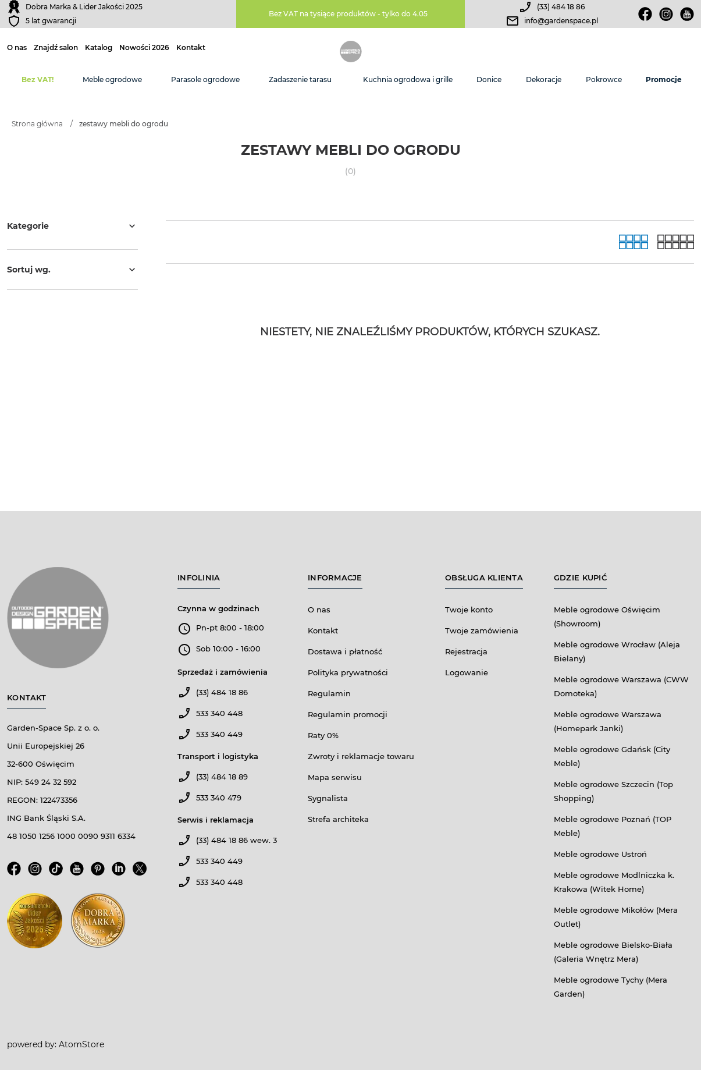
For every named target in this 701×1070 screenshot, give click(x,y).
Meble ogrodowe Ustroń (600, 854)
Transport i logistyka (217, 756)
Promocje (664, 79)
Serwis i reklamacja (215, 819)
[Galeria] (633, 242)
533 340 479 (218, 797)
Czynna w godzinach (218, 608)
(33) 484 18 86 (561, 6)
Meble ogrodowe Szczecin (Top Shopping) (613, 791)
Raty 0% (323, 735)
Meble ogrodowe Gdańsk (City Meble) (612, 756)
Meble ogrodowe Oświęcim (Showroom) (607, 616)
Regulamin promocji (347, 714)
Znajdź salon (56, 47)
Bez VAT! (38, 79)
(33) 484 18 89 (222, 776)
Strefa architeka (338, 819)
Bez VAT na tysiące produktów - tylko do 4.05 (348, 13)
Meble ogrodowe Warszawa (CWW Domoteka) (621, 686)
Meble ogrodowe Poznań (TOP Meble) (612, 826)
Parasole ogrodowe (205, 79)
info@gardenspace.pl (561, 20)
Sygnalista (328, 798)
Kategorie (72, 226)
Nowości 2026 (144, 47)
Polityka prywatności (348, 672)
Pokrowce (604, 79)
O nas (17, 47)
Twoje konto (469, 609)
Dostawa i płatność (345, 651)
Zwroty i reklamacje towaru (361, 756)
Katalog (98, 47)
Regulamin (329, 693)
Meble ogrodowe (112, 79)
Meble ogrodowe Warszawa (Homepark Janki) (607, 721)
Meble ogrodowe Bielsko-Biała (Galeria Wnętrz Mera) (613, 951)
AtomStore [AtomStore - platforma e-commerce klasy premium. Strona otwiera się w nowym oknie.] (81, 1044)
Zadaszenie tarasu (300, 79)
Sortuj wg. (72, 269)
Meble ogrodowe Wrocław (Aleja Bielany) (617, 651)
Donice (488, 79)
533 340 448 (219, 713)
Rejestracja (466, 651)
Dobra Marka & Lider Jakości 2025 (84, 6)
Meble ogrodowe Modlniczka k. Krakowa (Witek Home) (614, 882)
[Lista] (675, 242)
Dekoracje (543, 79)
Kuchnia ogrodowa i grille (408, 79)
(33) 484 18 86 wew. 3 (236, 840)
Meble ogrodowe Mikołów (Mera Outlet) (616, 917)
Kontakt (190, 47)
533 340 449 (219, 734)
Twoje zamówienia (481, 630)
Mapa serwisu (335, 777)
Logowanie (466, 672)
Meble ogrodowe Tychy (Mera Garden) (610, 986)
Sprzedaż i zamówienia (222, 671)
